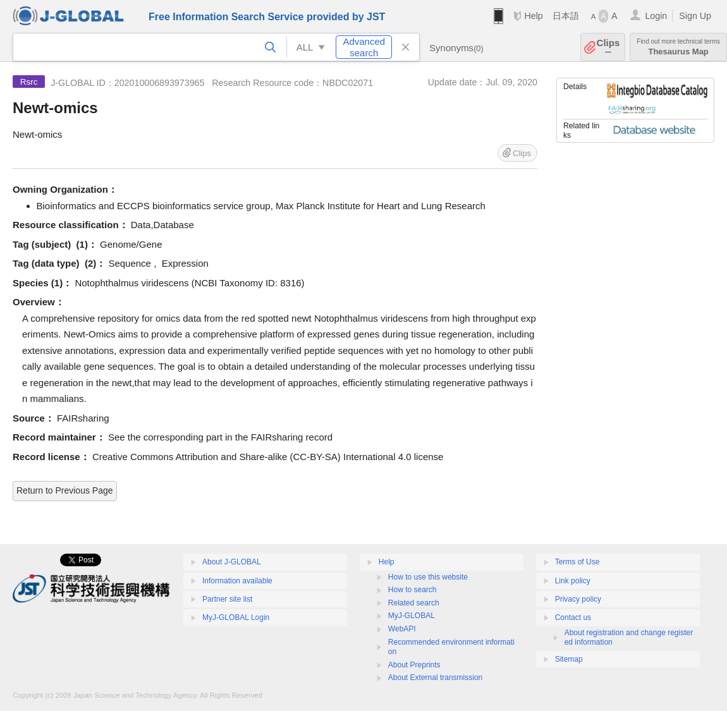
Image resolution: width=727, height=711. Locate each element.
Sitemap (569, 659)
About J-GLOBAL (231, 561)
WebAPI (402, 628)
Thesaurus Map (678, 47)
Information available (237, 580)
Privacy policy (578, 599)
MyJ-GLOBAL (411, 615)
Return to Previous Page (64, 490)
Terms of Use (577, 561)
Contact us (573, 617)
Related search (413, 603)
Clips (608, 47)
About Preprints (414, 664)
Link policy (572, 580)
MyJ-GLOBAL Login (235, 617)
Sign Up (695, 16)
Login (656, 16)
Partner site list (227, 599)
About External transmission (435, 677)
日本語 (566, 16)
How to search (412, 589)
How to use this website (428, 577)
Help (533, 16)
